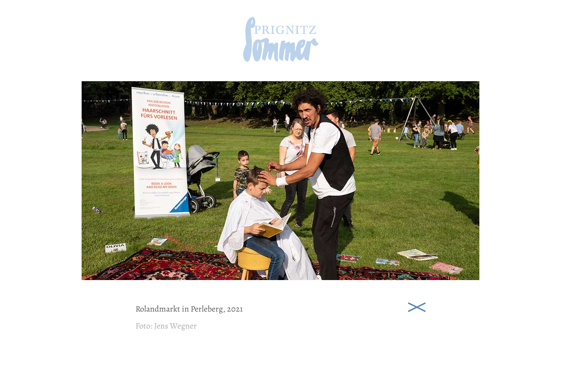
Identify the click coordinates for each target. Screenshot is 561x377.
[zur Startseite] (280, 59)
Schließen (417, 306)
